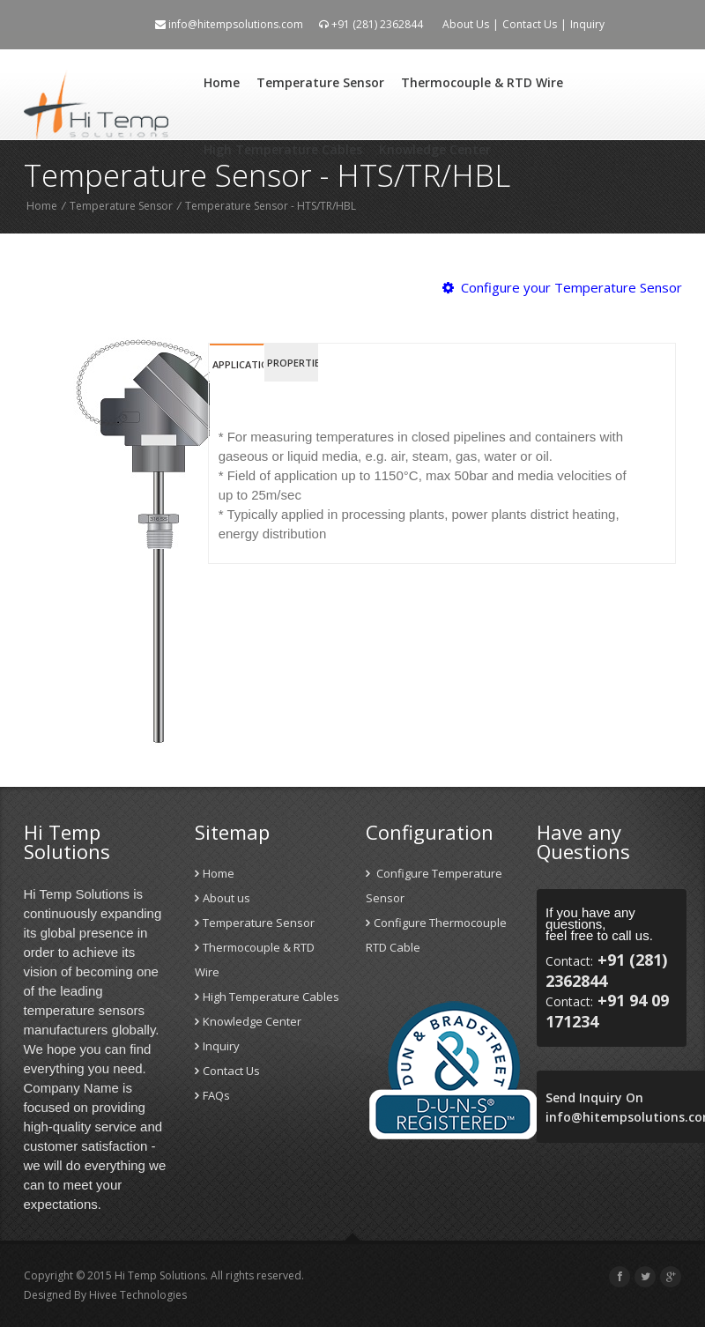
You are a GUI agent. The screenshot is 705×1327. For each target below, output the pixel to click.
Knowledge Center (435, 149)
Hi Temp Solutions (160, 1275)
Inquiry (587, 24)
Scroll (669, 1274)
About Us (465, 24)
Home (222, 82)
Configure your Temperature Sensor (562, 287)
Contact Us (529, 24)
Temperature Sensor (320, 82)
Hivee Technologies (136, 1294)
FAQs (212, 1095)
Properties (292, 362)
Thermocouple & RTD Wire (482, 82)
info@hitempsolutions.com (229, 24)
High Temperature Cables (283, 149)
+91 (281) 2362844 (371, 24)
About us (222, 898)
